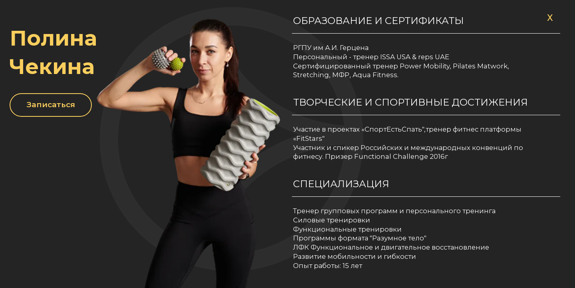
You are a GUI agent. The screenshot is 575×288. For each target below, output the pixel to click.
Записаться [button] (51, 104)
